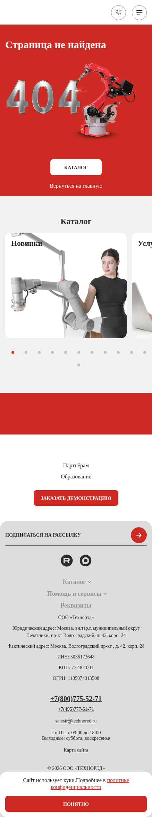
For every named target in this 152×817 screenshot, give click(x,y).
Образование (76, 476)
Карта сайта (76, 750)
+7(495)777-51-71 (76, 709)
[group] (66, 285)
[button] (13, 352)
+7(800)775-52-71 (76, 698)
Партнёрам (76, 465)
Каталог (76, 167)
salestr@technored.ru (75, 721)
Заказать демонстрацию (76, 498)
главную (92, 186)
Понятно (76, 804)
